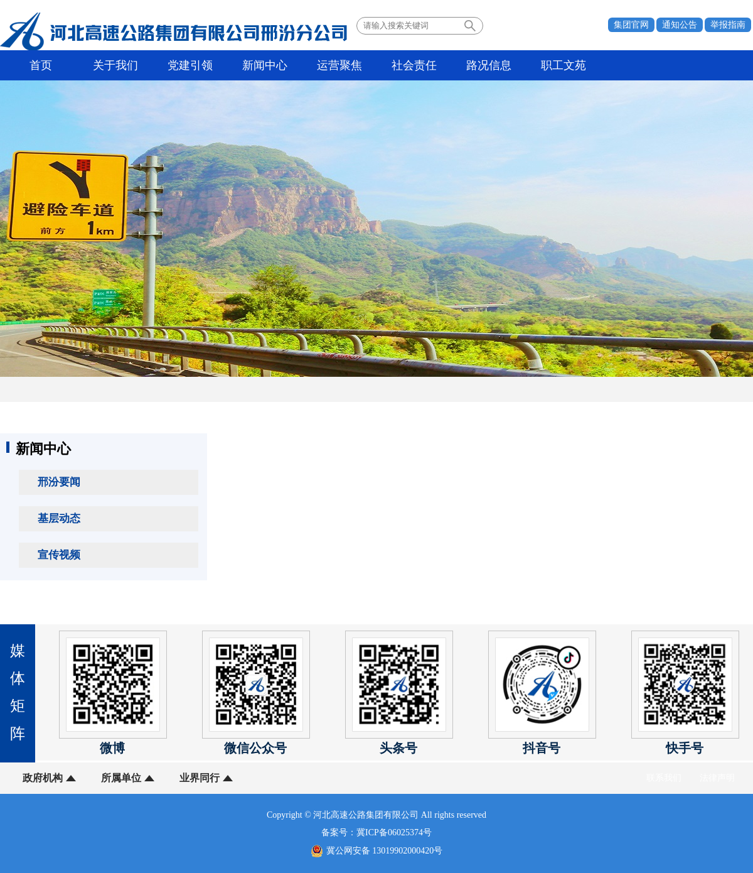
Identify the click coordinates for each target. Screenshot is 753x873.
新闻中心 (264, 65)
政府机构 (43, 778)
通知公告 (679, 25)
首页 (40, 65)
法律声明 (717, 778)
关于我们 (115, 65)
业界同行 (199, 778)
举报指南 (727, 25)
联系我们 (663, 778)
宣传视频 (59, 555)
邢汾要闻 (59, 482)
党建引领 (190, 65)
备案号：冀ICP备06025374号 (376, 832)
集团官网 (631, 25)
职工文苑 (563, 65)
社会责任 (414, 65)
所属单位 (121, 778)
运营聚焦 (339, 65)
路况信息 (488, 65)
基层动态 (59, 518)
